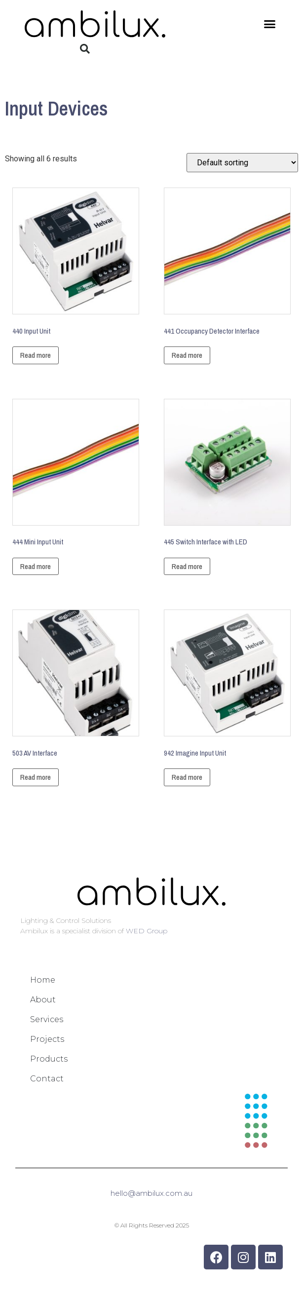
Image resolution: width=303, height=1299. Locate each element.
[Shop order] (242, 162)
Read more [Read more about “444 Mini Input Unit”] (35, 566)
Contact (47, 1078)
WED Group (146, 930)
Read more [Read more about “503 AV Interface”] (35, 777)
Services (46, 1019)
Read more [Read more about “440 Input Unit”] (35, 355)
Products (49, 1059)
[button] (270, 24)
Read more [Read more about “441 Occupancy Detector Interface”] (187, 355)
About (43, 999)
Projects (47, 1039)
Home (42, 980)
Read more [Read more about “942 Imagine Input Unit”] (187, 777)
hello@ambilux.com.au (151, 1193)
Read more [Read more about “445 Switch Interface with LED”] (187, 566)
